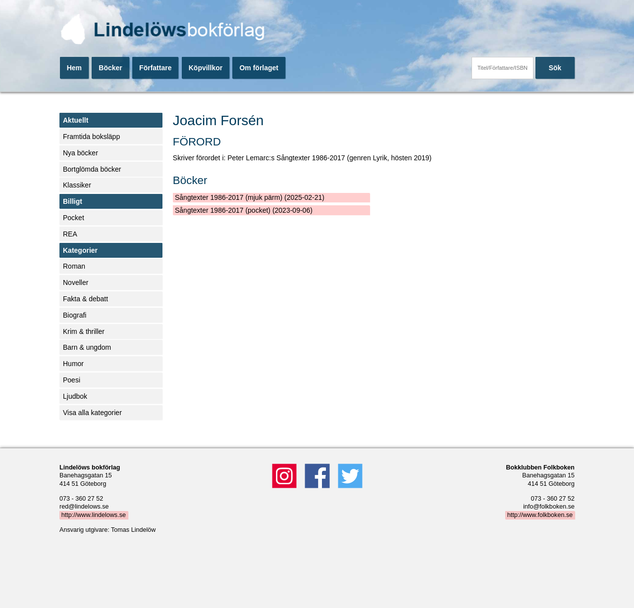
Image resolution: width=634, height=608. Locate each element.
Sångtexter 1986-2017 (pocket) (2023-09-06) (244, 210)
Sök (555, 68)
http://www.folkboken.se (540, 515)
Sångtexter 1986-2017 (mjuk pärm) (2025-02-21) (249, 197)
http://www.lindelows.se (93, 515)
